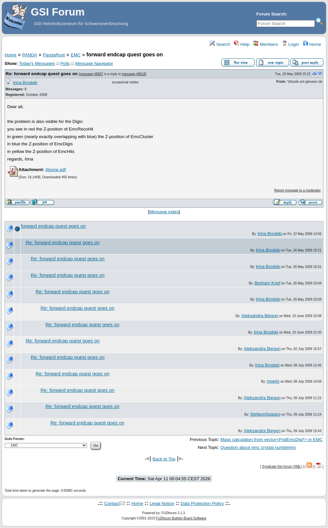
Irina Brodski (25, 82)
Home (312, 44)
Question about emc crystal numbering (258, 447)
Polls (65, 63)
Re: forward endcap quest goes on (41, 73)
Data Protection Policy (202, 503)
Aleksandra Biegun (259, 315)
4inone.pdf (55, 169)
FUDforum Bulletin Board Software (181, 518)
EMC (76, 54)
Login (290, 44)
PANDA (29, 54)
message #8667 (91, 74)
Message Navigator (94, 63)
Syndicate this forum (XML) (282, 466)
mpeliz (273, 381)
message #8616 (133, 74)
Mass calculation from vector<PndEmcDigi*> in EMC (272, 439)
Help (242, 44)
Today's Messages (37, 63)
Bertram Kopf (267, 282)
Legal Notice (162, 503)
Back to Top (164, 458)
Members (265, 44)
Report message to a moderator (297, 190)
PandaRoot (54, 54)
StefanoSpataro (265, 414)
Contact (111, 503)
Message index (164, 211)
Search (220, 44)
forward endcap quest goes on (53, 226)
